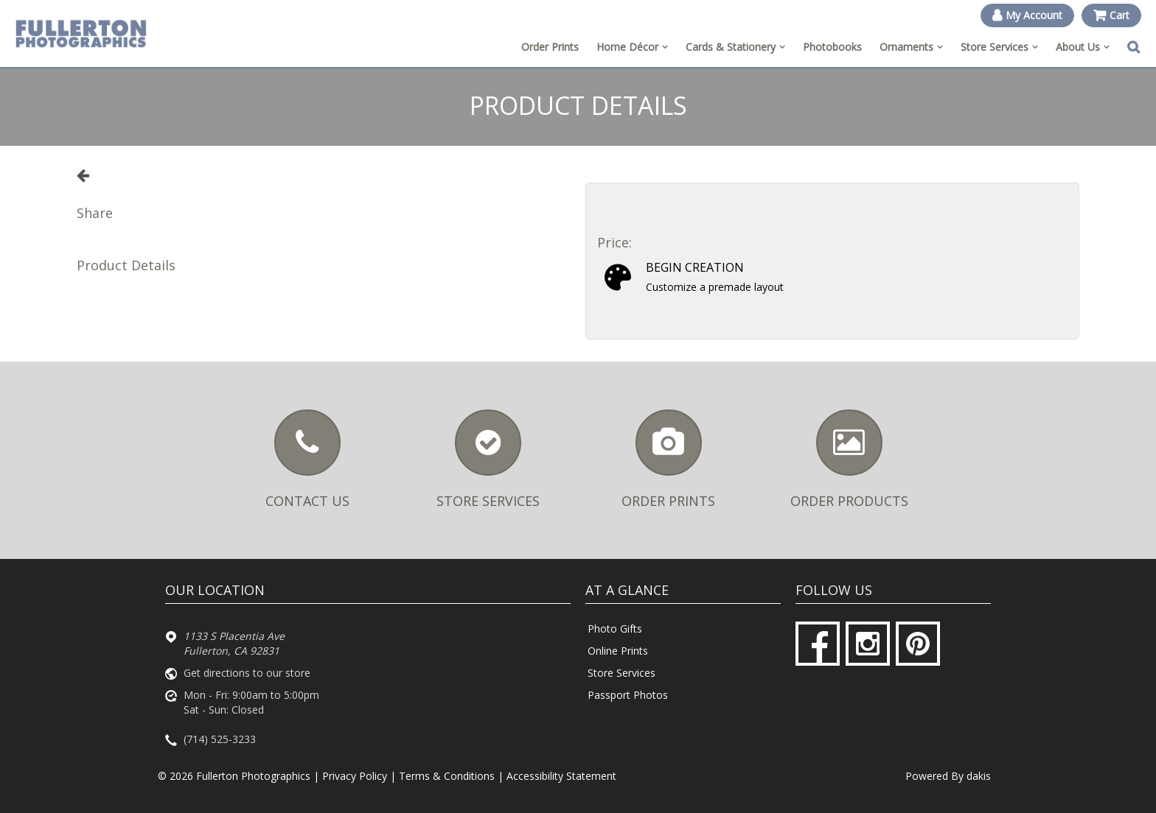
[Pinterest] (918, 644)
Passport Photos (628, 695)
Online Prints (618, 651)
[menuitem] (632, 47)
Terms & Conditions (447, 776)
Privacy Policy (354, 776)
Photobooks (832, 47)
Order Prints (550, 47)
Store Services (621, 673)
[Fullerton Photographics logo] (81, 33)
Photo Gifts (615, 629)
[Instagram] (868, 644)
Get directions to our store (247, 673)
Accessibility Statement (561, 776)
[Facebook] (817, 644)
